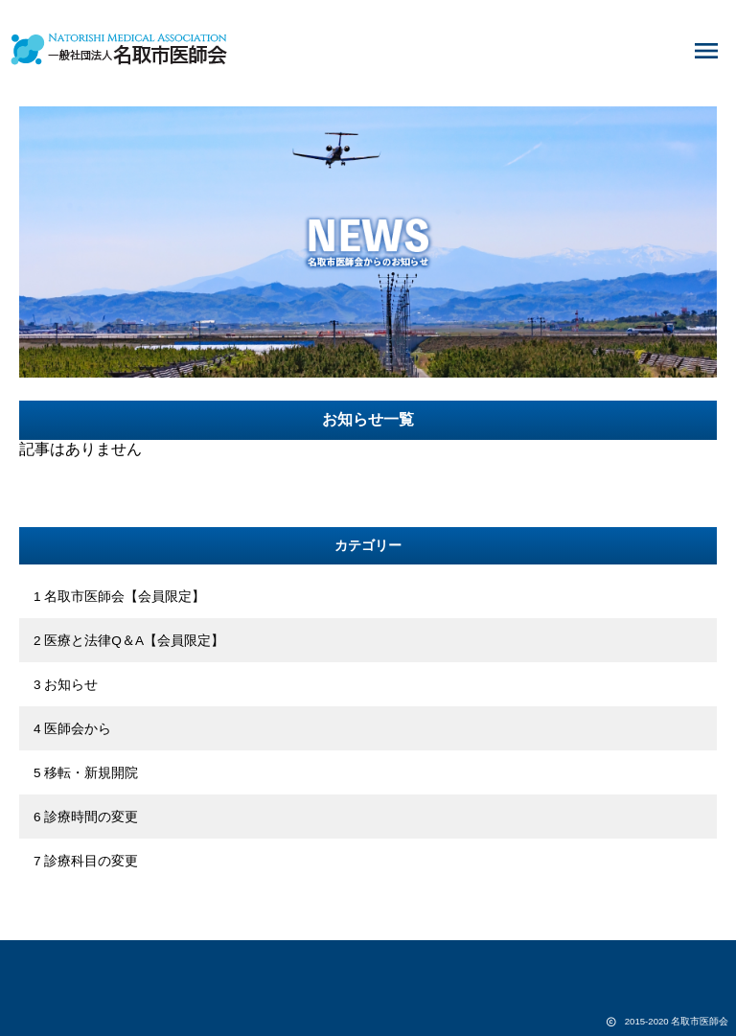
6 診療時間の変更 (86, 817)
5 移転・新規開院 (86, 773)
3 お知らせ (66, 685)
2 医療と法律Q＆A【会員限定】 (129, 640)
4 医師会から (72, 729)
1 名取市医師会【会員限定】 (119, 596)
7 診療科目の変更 (86, 861)
